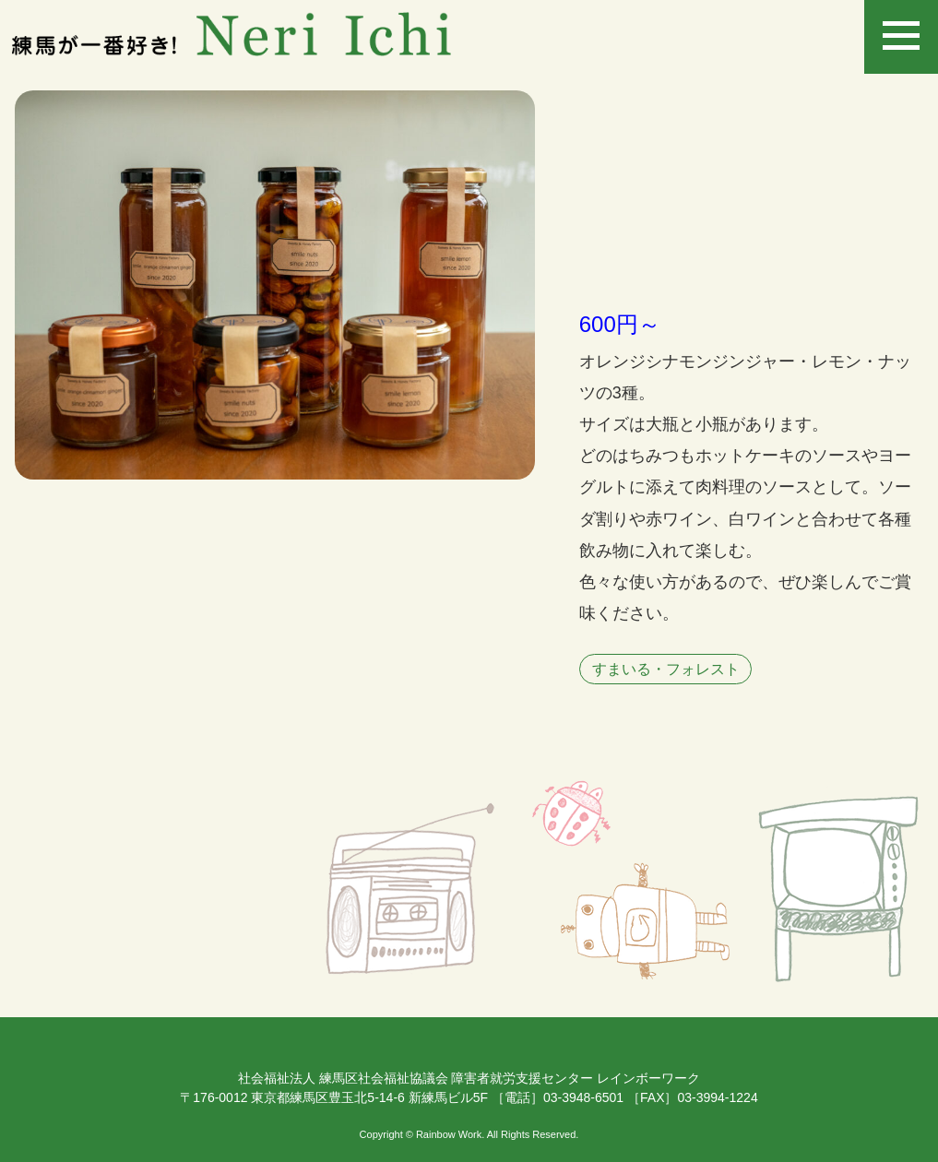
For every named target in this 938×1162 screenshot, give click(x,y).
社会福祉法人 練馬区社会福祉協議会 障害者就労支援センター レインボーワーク (469, 1078)
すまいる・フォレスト (666, 669)
